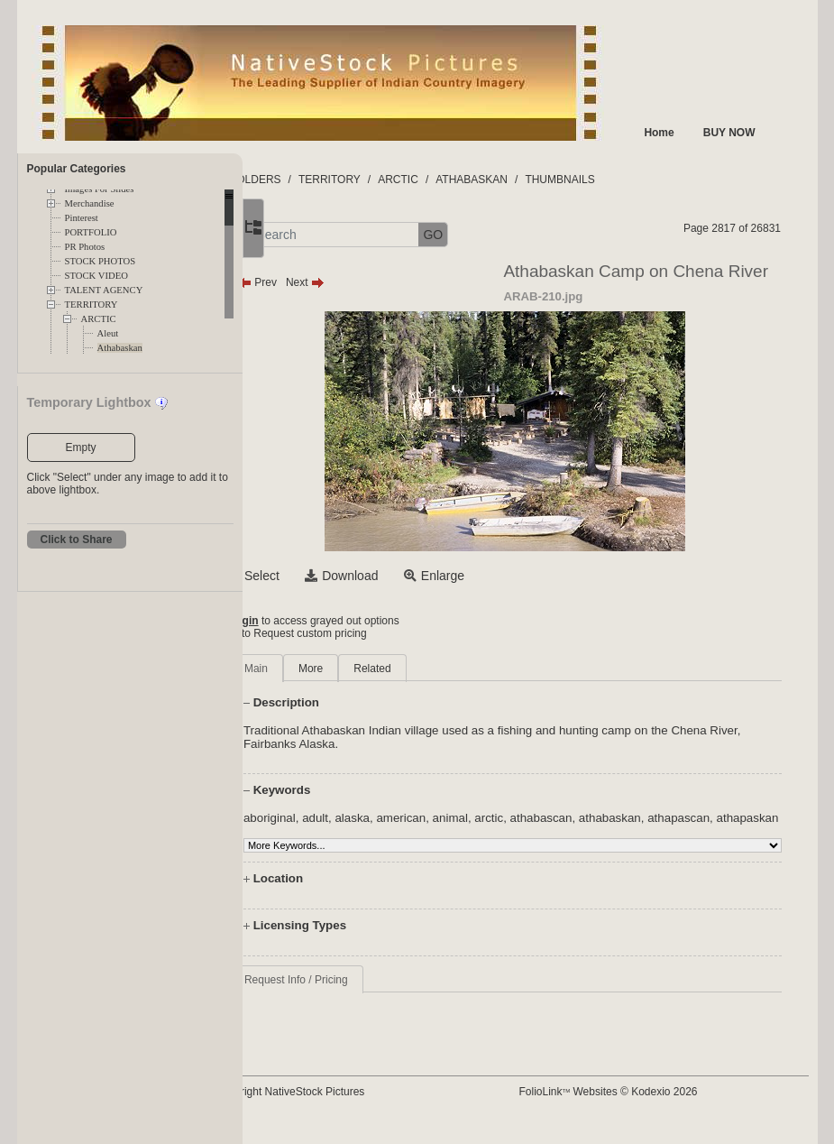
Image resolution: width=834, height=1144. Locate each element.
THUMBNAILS (631, 179)
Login (316, 620)
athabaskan (681, 818)
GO (505, 234)
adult (387, 818)
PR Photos (85, 247)
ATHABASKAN (544, 179)
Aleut (108, 333)
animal (521, 818)
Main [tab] (328, 668)
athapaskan (415, 831)
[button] (306, 235)
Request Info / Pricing (368, 993)
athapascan (347, 831)
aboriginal (342, 818)
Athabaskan (119, 348)
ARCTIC (98, 319)
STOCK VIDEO (96, 276)
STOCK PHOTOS (100, 261)
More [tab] (383, 668)
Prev (329, 282)
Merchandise (90, 203)
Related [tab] (444, 668)
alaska (424, 818)
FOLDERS (327, 179)
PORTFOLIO (91, 232)
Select (334, 575)
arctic (560, 818)
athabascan (613, 818)
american (473, 818)
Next (377, 282)
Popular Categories (76, 168)
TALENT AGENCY (104, 290)
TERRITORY (91, 304)
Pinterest (81, 218)
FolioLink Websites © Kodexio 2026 (642, 1105)
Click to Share (77, 539)
